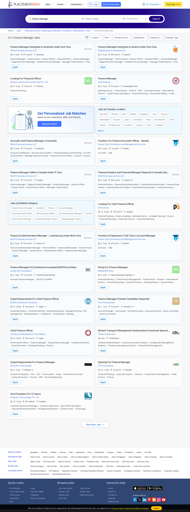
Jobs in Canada (150, 454)
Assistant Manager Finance (46, 218)
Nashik (102, 125)
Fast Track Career (17, 488)
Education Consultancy (152, 468)
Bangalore (144, 114)
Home (110, 485)
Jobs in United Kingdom (80, 454)
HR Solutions (54, 468)
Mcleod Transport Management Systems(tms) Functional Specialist (134, 328)
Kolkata (133, 114)
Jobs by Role (65, 463)
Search (156, 18)
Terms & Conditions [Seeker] (136, 508)
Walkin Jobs (85, 488)
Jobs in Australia (166, 454)
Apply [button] (15, 66)
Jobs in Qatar (62, 454)
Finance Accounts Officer (22, 213)
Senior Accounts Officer (45, 213)
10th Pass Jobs (143, 458)
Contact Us (112, 492)
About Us (112, 488)
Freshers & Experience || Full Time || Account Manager (126, 234)
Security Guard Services (39, 471)
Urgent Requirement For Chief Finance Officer (34, 297)
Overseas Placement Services (92, 468)
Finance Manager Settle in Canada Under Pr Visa (36, 171)
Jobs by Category (37, 463)
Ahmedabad (104, 119)
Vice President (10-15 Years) (25, 391)
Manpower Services (69, 468)
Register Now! (49, 123)
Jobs (49, 4)
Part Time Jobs (49, 458)
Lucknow (139, 125)
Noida (148, 119)
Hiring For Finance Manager (113, 265)
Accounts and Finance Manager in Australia (33, 140)
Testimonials (15, 492)
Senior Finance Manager (21, 218)
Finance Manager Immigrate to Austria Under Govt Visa (127, 46)
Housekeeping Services (61, 471)
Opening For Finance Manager (114, 359)
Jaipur (126, 119)
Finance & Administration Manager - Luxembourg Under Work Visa (45, 234)
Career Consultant (114, 468)
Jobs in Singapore (118, 454)
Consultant (77, 4)
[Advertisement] (95, 433)
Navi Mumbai (160, 119)
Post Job (173, 4)
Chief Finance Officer (21, 328)
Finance (51, 207)
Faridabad (159, 125)
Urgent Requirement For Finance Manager (32, 359)
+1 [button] (134, 273)
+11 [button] (132, 304)
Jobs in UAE (35, 454)
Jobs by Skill (52, 463)
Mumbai (115, 114)
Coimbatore (128, 449)
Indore (138, 449)
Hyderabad (137, 119)
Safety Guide (113, 498)
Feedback (35, 492)
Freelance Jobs (93, 458)
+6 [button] (132, 179)
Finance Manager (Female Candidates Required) (123, 297)
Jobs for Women (64, 458)
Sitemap (111, 495)
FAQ (11, 498)
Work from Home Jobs (110, 458)
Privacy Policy (118, 508)
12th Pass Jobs (128, 458)
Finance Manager (107, 78)
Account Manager (66, 207)
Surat (149, 125)
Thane (171, 119)
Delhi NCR (104, 114)
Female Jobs (64, 492)
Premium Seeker (37, 488)
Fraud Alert (112, 502)
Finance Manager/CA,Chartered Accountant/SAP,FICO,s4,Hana (43, 265)
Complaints (14, 495)
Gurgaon (116, 119)
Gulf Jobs (109, 463)
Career (61, 4)
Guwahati (128, 125)
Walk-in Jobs (35, 458)
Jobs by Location (79, 463)
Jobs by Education (96, 463)
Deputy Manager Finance (72, 218)
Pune (155, 114)
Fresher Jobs (79, 458)
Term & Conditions (38, 495)
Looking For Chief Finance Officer (116, 203)
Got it (156, 508)
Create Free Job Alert (141, 463)
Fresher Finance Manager (22, 207)
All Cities (147, 449)
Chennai (164, 114)
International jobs (87, 492)
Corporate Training (171, 468)
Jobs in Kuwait (48, 454)
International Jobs (123, 463)
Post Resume (111, 4)
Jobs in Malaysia (135, 454)
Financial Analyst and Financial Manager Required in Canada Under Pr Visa (137, 171)
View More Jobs (94, 421)
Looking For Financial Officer (25, 78)
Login (94, 4)
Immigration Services (132, 468)
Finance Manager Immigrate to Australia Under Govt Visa (40, 46)
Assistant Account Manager (70, 213)
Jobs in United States (100, 454)
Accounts (40, 207)
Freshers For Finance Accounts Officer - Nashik (123, 140)
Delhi (124, 114)
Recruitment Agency (38, 468)
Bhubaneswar (114, 125)
